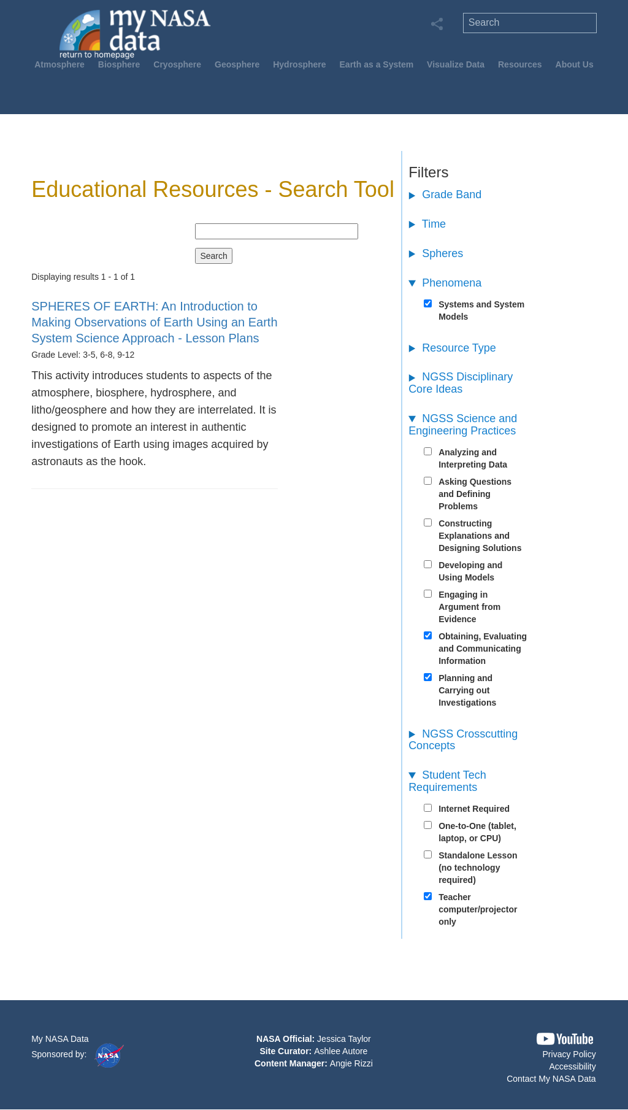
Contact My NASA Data (551, 1079)
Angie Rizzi (351, 1063)
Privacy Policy (569, 1054)
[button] (565, 1039)
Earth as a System (377, 64)
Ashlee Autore (340, 1051)
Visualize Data (455, 64)
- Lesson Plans (154, 322)
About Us (575, 64)
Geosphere (237, 64)
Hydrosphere (299, 64)
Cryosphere (177, 64)
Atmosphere (59, 64)
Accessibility (572, 1066)
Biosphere (119, 64)
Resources (520, 64)
